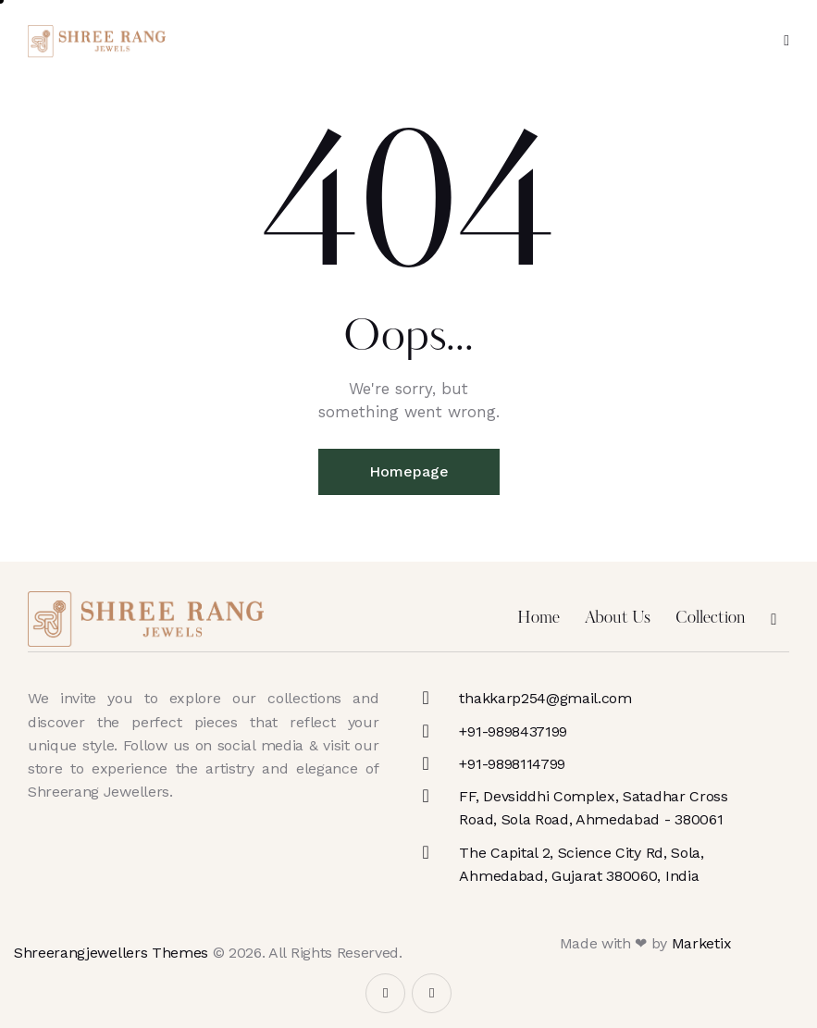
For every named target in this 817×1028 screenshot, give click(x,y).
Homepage (409, 471)
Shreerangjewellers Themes (111, 952)
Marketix (701, 943)
